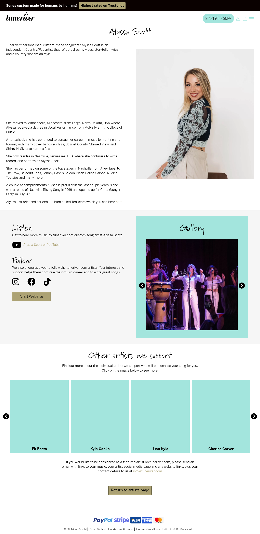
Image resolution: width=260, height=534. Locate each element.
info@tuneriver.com (147, 471)
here (119, 202)
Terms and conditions (148, 529)
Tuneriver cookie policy (120, 529)
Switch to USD (170, 529)
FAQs (92, 529)
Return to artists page (130, 490)
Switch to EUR (188, 529)
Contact (101, 529)
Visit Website (31, 296)
